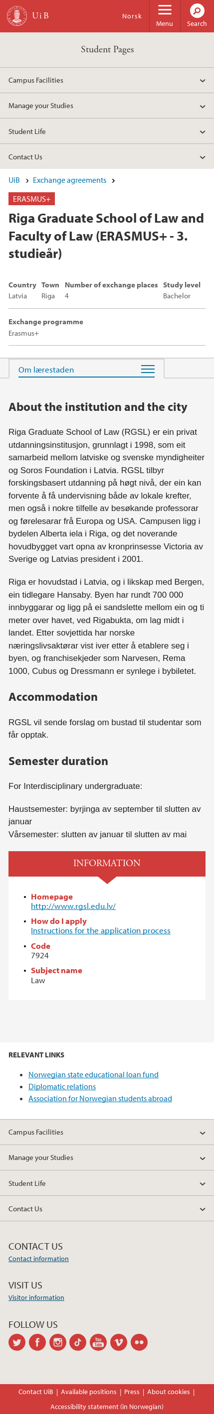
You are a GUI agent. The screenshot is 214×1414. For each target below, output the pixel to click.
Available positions (89, 1391)
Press (132, 1391)
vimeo (120, 1342)
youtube (100, 1342)
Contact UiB (35, 1391)
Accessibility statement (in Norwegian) (107, 1406)
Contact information (38, 1258)
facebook (39, 1342)
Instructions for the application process (101, 930)
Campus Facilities (35, 80)
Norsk (132, 15)
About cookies (168, 1391)
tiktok (79, 1342)
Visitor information (36, 1297)
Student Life (27, 131)
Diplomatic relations (62, 1086)
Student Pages (107, 49)
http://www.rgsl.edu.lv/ (73, 905)
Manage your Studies (40, 105)
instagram (59, 1342)
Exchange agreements (69, 180)
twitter (18, 1342)
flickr (141, 1342)
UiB (14, 180)
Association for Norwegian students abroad (100, 1098)
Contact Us (25, 156)
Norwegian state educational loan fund (93, 1074)
